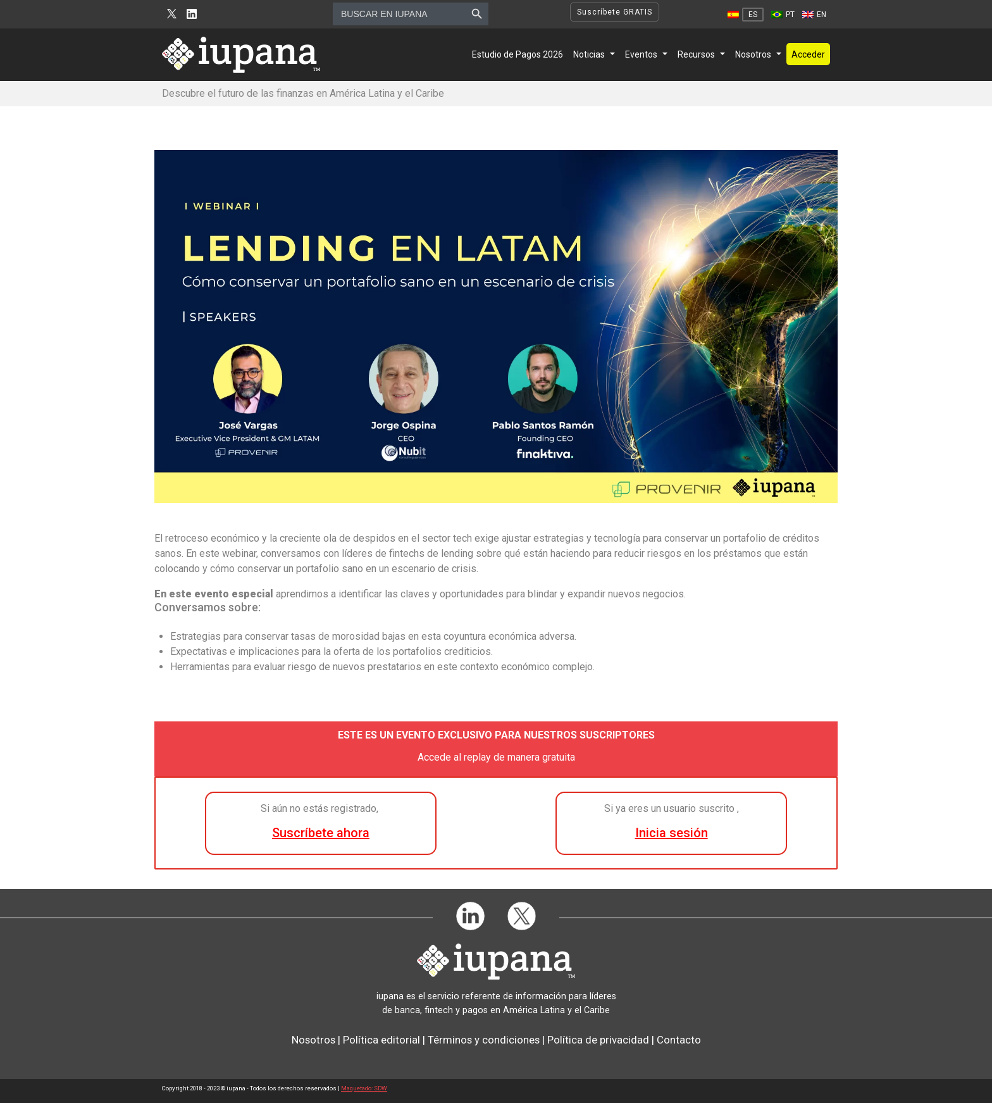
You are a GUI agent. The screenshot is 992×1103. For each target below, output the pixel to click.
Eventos (641, 54)
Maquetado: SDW (364, 1088)
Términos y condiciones (484, 1039)
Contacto (679, 1039)
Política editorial (381, 1039)
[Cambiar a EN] (814, 14)
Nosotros (753, 54)
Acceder (808, 54)
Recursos (696, 54)
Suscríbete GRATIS (614, 12)
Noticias (589, 54)
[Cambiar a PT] (783, 14)
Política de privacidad (598, 1039)
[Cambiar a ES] (746, 14)
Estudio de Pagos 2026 (517, 54)
